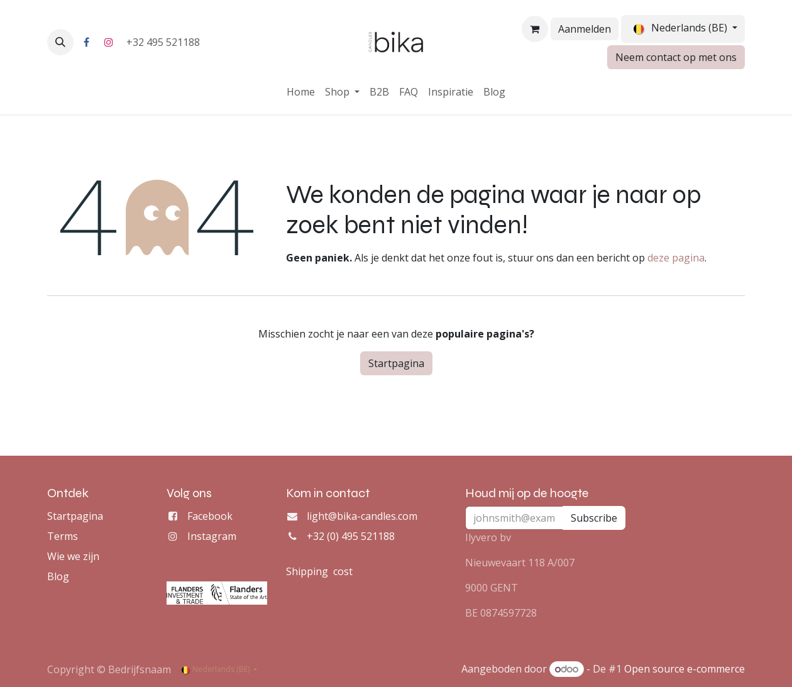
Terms (62, 536)
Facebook (210, 516)
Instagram (211, 536)
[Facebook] (86, 42)
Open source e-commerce (684, 669)
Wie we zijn (73, 556)
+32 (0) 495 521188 (351, 536)
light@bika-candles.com (362, 516)
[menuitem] (301, 91)
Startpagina (396, 363)
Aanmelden (584, 29)
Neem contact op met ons (676, 57)
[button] (60, 42)
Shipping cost (319, 571)
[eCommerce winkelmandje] (535, 29)
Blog (58, 576)
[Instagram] (109, 42)
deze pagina (676, 258)
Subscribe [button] (594, 518)
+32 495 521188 (164, 42)
